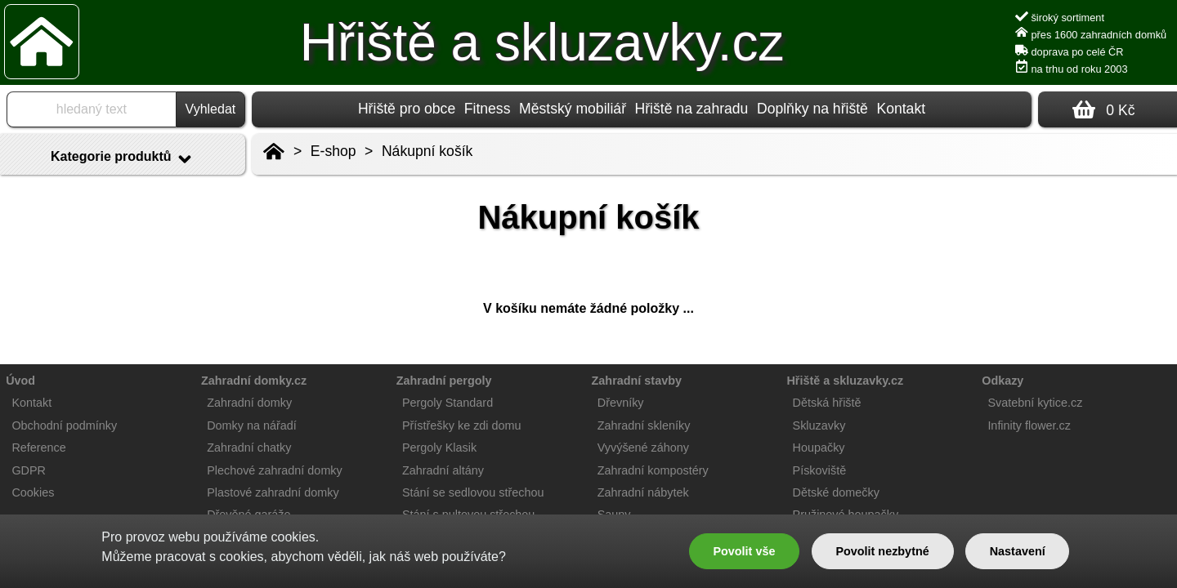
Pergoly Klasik (439, 447)
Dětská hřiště (827, 402)
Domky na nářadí (252, 425)
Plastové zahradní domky (273, 492)
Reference (38, 447)
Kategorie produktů (123, 159)
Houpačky (819, 447)
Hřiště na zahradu (692, 108)
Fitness (487, 108)
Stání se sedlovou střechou (473, 492)
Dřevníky (620, 402)
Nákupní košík (427, 151)
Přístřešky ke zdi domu (461, 425)
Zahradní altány (443, 470)
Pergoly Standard (447, 402)
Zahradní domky (249, 402)
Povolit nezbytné (882, 551)
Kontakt (900, 108)
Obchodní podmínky (64, 425)
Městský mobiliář (572, 108)
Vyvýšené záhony (643, 447)
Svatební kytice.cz (1034, 402)
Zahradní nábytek (643, 492)
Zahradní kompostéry (653, 470)
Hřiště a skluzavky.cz (542, 42)
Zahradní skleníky (644, 425)
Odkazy (1002, 380)
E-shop (333, 151)
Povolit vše (744, 551)
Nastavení (1017, 551)
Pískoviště (820, 470)
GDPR (28, 470)
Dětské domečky (836, 492)
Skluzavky (819, 425)
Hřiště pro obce (406, 108)
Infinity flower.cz (1029, 425)
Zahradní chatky (249, 447)
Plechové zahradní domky (274, 470)
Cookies (32, 492)
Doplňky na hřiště (812, 108)
